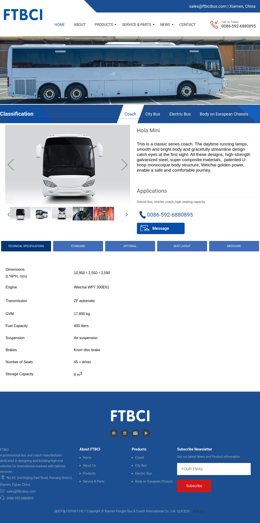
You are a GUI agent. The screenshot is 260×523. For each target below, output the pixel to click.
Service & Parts (93, 481)
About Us (89, 465)
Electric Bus (180, 114)
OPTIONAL (130, 246)
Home (87, 457)
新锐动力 (199, 511)
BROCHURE (234, 246)
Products (89, 473)
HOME (59, 25)
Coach (130, 114)
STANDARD (78, 246)
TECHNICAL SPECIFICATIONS (26, 246)
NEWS (167, 25)
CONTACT (187, 25)
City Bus (152, 114)
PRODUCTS (105, 25)
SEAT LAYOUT (182, 246)
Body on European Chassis (224, 114)
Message (160, 228)
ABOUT (79, 25)
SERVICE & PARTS (138, 25)
